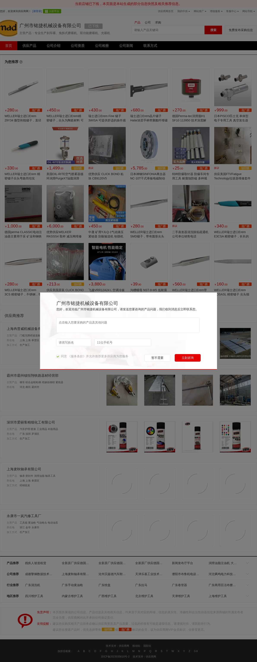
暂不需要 (157, 357)
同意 (61, 356)
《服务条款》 (77, 356)
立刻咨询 (188, 357)
